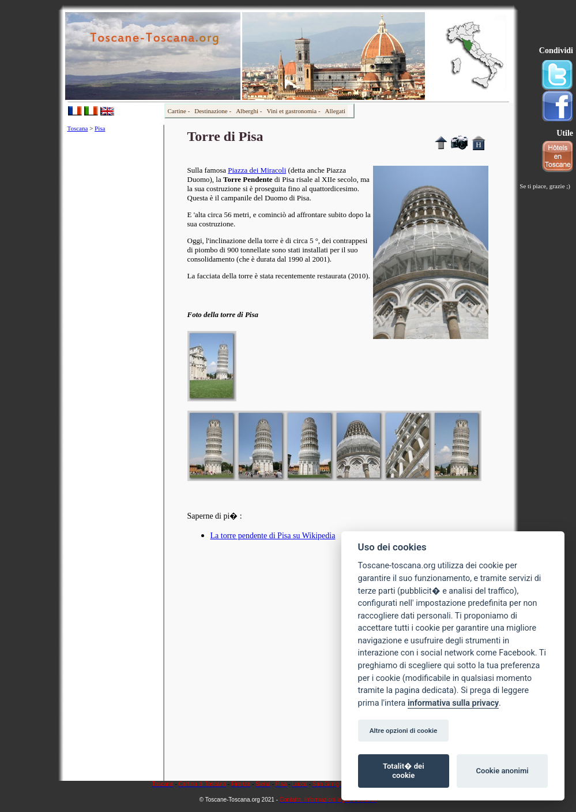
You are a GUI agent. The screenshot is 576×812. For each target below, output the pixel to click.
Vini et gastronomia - (293, 110)
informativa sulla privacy (453, 703)
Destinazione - (212, 110)
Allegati (335, 110)
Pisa (100, 128)
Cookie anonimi (502, 770)
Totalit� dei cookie (403, 771)
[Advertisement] (113, 314)
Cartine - (179, 110)
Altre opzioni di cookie (404, 731)
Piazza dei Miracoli (257, 170)
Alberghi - (249, 110)
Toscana (77, 128)
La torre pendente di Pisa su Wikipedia (273, 535)
